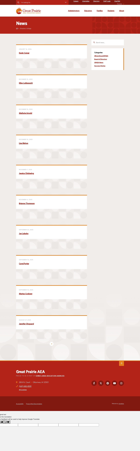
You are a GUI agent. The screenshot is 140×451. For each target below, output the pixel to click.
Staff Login (106, 1)
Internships (85, 1)
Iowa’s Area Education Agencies (50, 376)
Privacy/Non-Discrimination (34, 404)
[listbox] (120, 4)
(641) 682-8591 (25, 386)
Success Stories (99, 66)
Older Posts (51, 344)
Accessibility (20, 404)
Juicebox (121, 403)
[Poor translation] (7, 421)
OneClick (117, 1)
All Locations (23, 390)
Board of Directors (100, 59)
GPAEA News (98, 62)
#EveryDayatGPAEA (101, 56)
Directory (96, 1)
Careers (75, 1)
